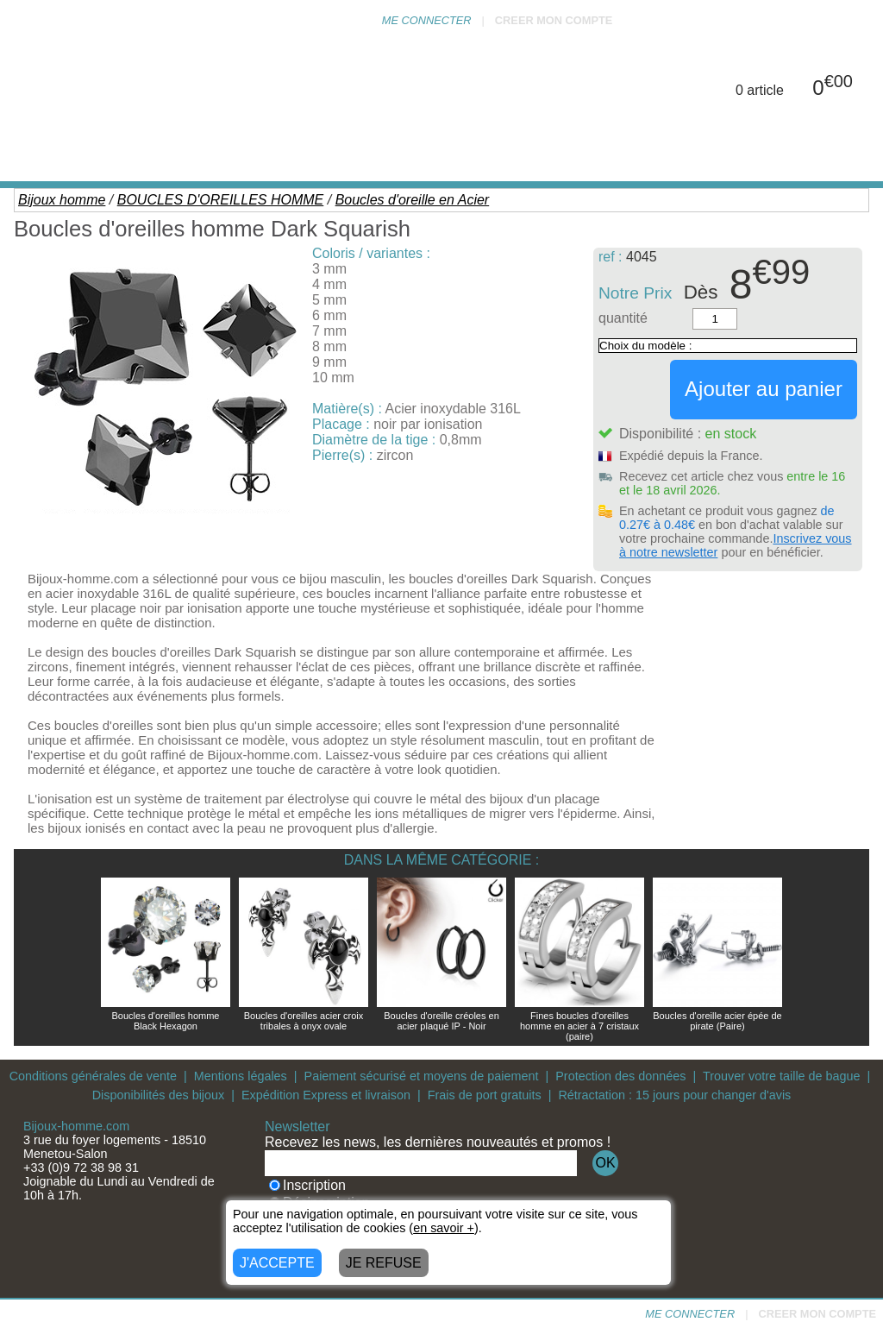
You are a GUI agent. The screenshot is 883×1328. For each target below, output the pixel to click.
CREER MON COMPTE (554, 20)
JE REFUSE (384, 1263)
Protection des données (620, 1076)
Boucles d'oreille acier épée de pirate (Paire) (717, 1020)
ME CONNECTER (427, 20)
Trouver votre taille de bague (782, 1076)
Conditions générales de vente (93, 1076)
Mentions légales (240, 1076)
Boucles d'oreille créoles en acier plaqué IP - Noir (441, 1020)
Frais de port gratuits (485, 1095)
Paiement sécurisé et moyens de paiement (421, 1076)
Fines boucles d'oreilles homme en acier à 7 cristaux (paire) (579, 1026)
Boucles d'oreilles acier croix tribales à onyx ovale (303, 1020)
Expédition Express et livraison (325, 1095)
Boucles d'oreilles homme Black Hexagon (166, 1020)
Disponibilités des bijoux (158, 1095)
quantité (623, 318)
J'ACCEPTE (277, 1263)
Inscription (307, 1185)
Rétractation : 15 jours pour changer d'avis (674, 1095)
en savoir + (443, 1228)
